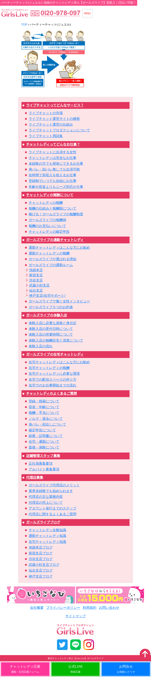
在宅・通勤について (44, 441)
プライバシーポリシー (63, 607)
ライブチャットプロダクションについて (59, 130)
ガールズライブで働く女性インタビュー (59, 301)
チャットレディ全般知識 (47, 530)
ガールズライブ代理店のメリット (54, 485)
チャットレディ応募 (25, 669)
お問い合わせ (109, 607)
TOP (24, 24)
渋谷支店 (36, 280)
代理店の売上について (46, 502)
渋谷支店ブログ (41, 559)
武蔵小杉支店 (39, 285)
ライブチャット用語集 (46, 136)
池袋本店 (36, 270)
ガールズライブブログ (43, 522)
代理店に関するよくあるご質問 (52, 514)
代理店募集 (34, 477)
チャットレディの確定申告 (49, 231)
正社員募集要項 (41, 463)
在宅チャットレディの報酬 (49, 368)
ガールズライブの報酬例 (47, 220)
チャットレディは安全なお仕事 (52, 158)
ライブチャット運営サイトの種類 (54, 119)
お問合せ (126, 669)
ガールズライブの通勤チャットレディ (55, 240)
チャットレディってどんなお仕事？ (53, 144)
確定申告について (42, 430)
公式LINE (75, 669)
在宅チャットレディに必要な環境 (54, 373)
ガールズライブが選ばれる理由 (52, 259)
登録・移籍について (44, 401)
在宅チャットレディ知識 (47, 542)
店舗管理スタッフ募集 (43, 456)
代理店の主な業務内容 (46, 496)
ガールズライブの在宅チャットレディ (55, 354)
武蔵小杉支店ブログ (44, 564)
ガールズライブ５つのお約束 (51, 307)
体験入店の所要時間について (51, 334)
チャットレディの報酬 (46, 202)
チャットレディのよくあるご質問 (51, 393)
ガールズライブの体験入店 (46, 315)
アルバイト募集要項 (44, 469)
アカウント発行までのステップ (52, 508)
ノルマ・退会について (46, 418)
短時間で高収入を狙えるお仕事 (52, 175)
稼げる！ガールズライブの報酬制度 (56, 214)
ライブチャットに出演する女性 (52, 152)
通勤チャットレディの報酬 (49, 253)
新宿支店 (36, 275)
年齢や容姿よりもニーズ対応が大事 (56, 187)
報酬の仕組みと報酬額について (52, 208)
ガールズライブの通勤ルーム (51, 265)
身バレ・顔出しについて (47, 424)
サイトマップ (75, 616)
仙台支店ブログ (41, 570)
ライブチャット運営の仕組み (51, 124)
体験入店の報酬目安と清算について (56, 340)
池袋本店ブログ (41, 547)
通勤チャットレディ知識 (47, 536)
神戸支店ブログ (41, 576)
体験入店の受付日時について (51, 329)
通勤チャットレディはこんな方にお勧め (59, 247)
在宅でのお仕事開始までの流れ (52, 385)
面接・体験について (44, 447)
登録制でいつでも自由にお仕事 (52, 181)
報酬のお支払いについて (47, 226)
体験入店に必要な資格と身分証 (52, 323)
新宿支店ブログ (41, 553)
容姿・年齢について (44, 407)
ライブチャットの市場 (46, 113)
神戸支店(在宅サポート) (47, 295)
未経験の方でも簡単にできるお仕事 (56, 163)
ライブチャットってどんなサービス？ (55, 105)
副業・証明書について (46, 436)
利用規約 (89, 607)
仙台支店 (36, 290)
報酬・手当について (44, 412)
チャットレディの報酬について (49, 195)
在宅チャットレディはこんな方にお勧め (59, 362)
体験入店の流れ (41, 346)
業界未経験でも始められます (51, 491)
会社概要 (37, 607)
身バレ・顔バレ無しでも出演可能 (54, 169)
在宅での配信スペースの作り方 (52, 379)
